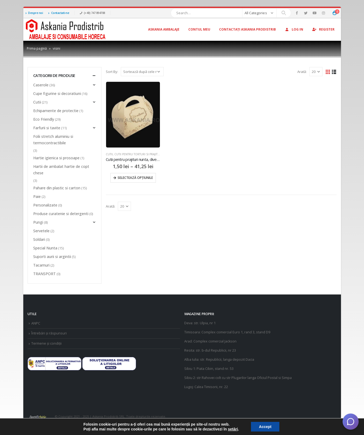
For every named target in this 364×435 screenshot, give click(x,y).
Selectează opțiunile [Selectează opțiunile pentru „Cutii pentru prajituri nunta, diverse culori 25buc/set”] (135, 177)
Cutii (109, 154)
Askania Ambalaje (163, 29)
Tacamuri (41, 265)
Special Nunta (45, 247)
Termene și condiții (46, 343)
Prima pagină (37, 48)
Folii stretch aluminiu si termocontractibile (53, 139)
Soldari (39, 239)
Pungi (38, 222)
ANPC (35, 323)
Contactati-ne (58, 13)
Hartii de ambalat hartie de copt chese (61, 169)
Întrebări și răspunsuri (49, 333)
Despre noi (34, 13)
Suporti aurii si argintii (52, 256)
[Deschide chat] (351, 422)
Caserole (40, 84)
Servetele (41, 230)
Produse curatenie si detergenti (60, 213)
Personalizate (45, 205)
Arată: (302, 71)
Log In (294, 29)
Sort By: (112, 71)
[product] (133, 115)
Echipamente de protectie (55, 110)
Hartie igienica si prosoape (56, 157)
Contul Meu (199, 29)
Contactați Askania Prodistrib (247, 29)
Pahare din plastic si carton (56, 187)
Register (323, 29)
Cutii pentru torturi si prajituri (138, 154)
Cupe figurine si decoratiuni (57, 93)
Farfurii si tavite (46, 127)
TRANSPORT (44, 273)
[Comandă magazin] (142, 71)
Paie (37, 196)
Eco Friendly (43, 119)
